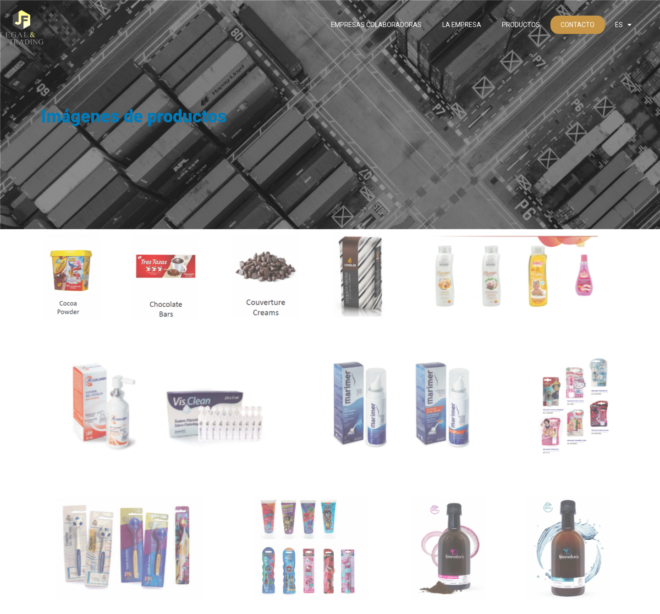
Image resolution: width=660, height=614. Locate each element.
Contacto (577, 24)
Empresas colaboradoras (376, 24)
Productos (521, 24)
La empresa (461, 24)
